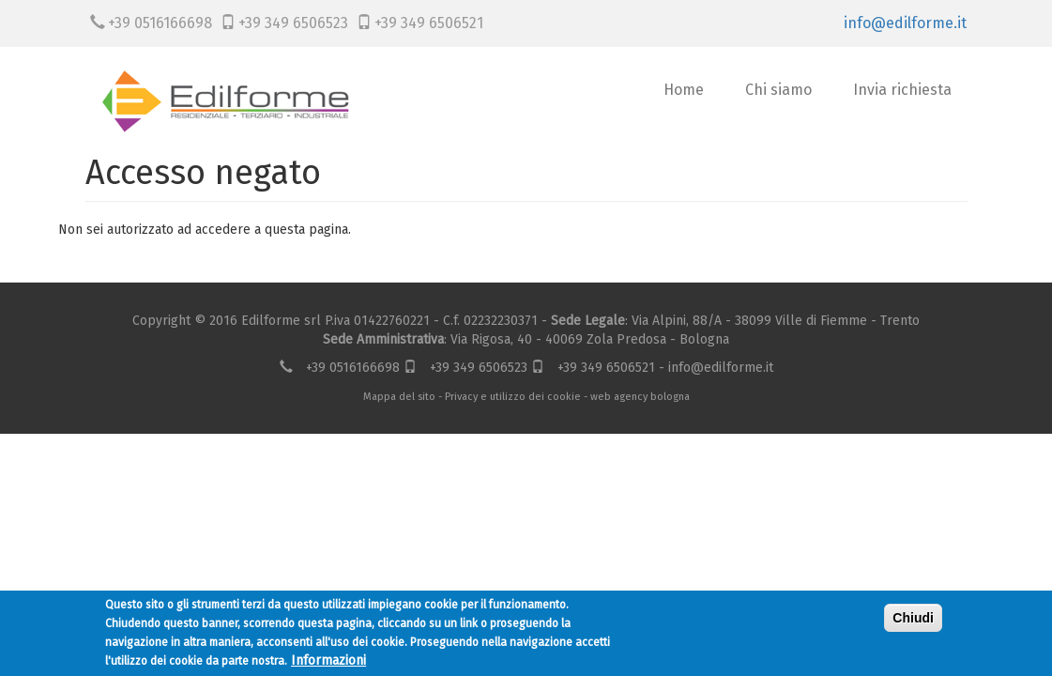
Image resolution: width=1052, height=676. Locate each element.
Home (683, 90)
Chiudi (913, 619)
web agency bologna (640, 397)
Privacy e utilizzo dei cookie (513, 397)
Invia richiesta (902, 90)
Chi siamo (778, 90)
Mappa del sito (399, 397)
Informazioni (328, 662)
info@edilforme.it (905, 23)
